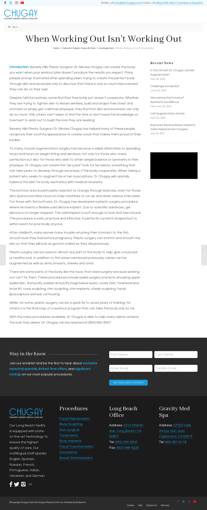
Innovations (68, 452)
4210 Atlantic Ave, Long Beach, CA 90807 (126, 430)
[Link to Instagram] (16, 3)
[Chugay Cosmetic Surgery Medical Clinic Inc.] (83, 14)
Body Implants (70, 441)
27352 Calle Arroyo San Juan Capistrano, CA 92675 (175, 430)
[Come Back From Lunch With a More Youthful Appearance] (204, 255)
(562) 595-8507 (166, 2)
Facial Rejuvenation (74, 418)
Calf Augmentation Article (167, 113)
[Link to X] (11, 3)
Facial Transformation (76, 446)
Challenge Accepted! (164, 86)
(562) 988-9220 (127, 447)
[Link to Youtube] (22, 3)
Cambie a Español (190, 2)
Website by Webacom (75, 502)
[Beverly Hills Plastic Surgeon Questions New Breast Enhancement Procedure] (3, 255)
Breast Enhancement (76, 458)
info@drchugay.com (128, 2)
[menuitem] (130, 505)
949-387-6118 (175, 442)
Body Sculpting (71, 424)
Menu (13, 27)
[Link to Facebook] (5, 3)
